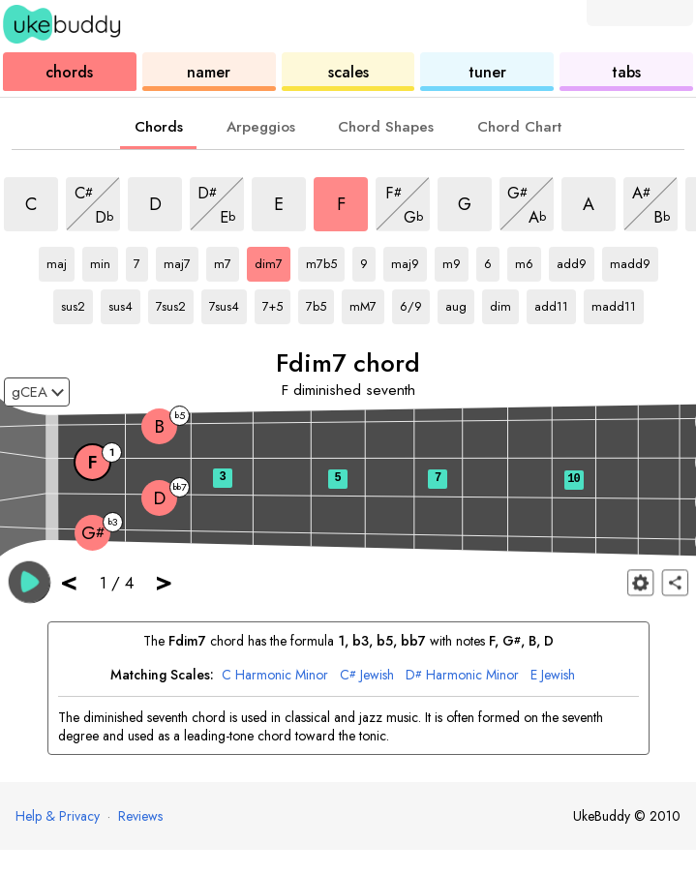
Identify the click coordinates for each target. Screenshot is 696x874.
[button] (29, 581)
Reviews (140, 816)
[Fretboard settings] (640, 582)
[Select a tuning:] (37, 392)
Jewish (367, 675)
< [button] (68, 581)
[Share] (675, 582)
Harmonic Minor (275, 675)
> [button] (163, 581)
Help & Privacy (57, 816)
